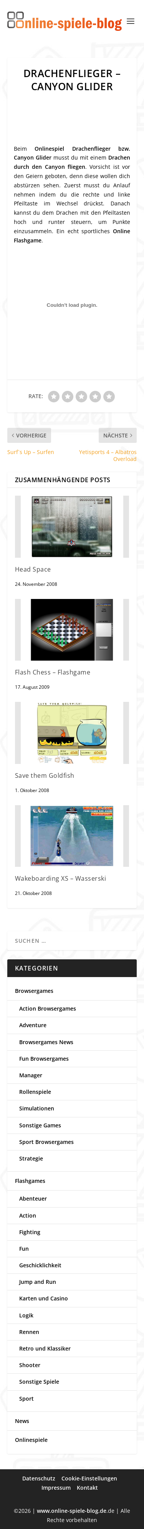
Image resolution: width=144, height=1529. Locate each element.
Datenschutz (38, 1478)
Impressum (56, 1487)
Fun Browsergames (44, 1058)
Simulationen (36, 1108)
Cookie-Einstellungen (89, 1478)
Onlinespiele (31, 1439)
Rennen (29, 1332)
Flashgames (30, 1180)
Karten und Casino (43, 1298)
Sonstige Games (40, 1125)
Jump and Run (37, 1281)
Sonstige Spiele (39, 1381)
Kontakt (87, 1487)
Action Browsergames (47, 1008)
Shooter (29, 1365)
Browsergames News (46, 1042)
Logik (26, 1315)
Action (27, 1215)
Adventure (32, 1025)
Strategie (31, 1158)
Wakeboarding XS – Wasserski (60, 878)
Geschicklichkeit (40, 1265)
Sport (26, 1398)
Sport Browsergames (46, 1141)
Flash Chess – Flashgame (53, 672)
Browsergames (34, 990)
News (22, 1421)
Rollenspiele (35, 1091)
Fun (24, 1248)
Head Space (33, 569)
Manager (30, 1075)
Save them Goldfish (44, 775)
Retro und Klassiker (45, 1348)
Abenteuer (33, 1198)
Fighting (29, 1232)
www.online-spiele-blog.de (71, 1510)
